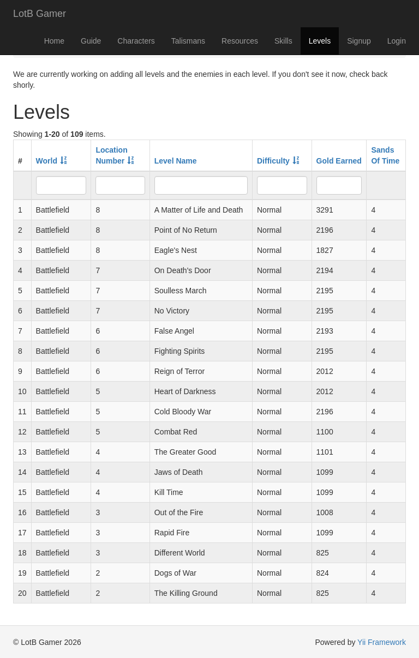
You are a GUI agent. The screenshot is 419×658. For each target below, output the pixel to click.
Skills (283, 41)
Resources (240, 41)
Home (54, 41)
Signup (359, 41)
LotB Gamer (39, 13)
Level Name (175, 160)
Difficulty (273, 160)
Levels (320, 41)
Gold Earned (339, 160)
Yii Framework (381, 642)
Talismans (188, 41)
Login (396, 41)
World (46, 160)
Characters (135, 41)
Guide (91, 41)
